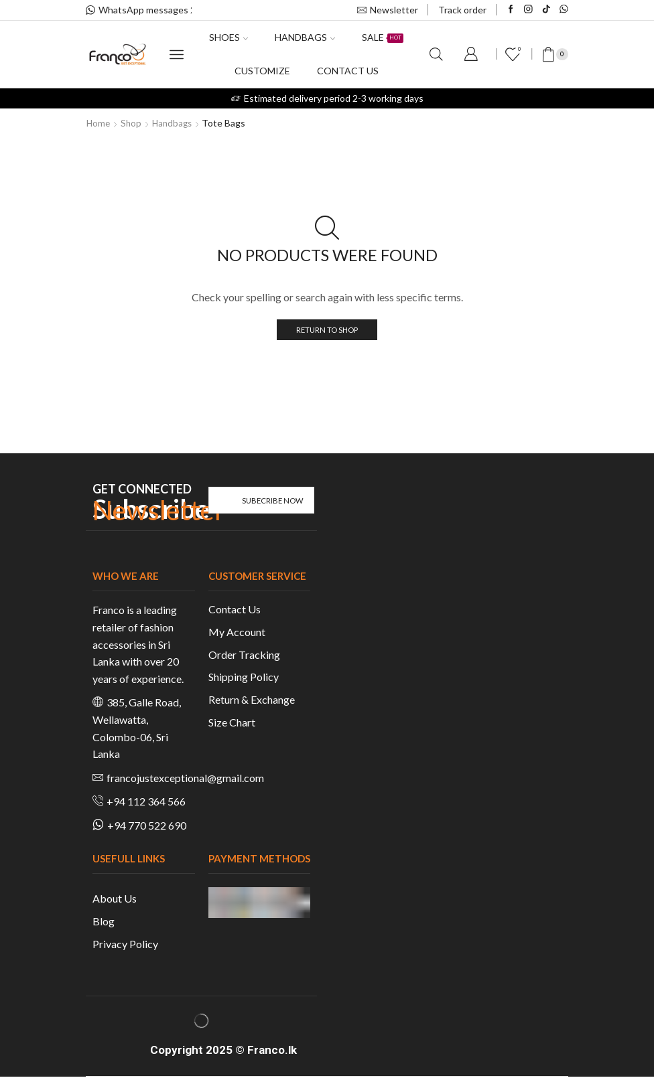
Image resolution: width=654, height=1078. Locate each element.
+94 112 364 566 (146, 802)
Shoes (228, 37)
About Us (114, 899)
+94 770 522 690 (146, 826)
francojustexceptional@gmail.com (185, 778)
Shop (132, 123)
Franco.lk (272, 1051)
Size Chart (231, 723)
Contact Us (234, 609)
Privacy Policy (125, 944)
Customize (262, 70)
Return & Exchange (251, 700)
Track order (462, 9)
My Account (236, 632)
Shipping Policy (243, 678)
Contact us (348, 70)
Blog (103, 921)
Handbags (305, 37)
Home (98, 123)
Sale (382, 37)
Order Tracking (244, 655)
